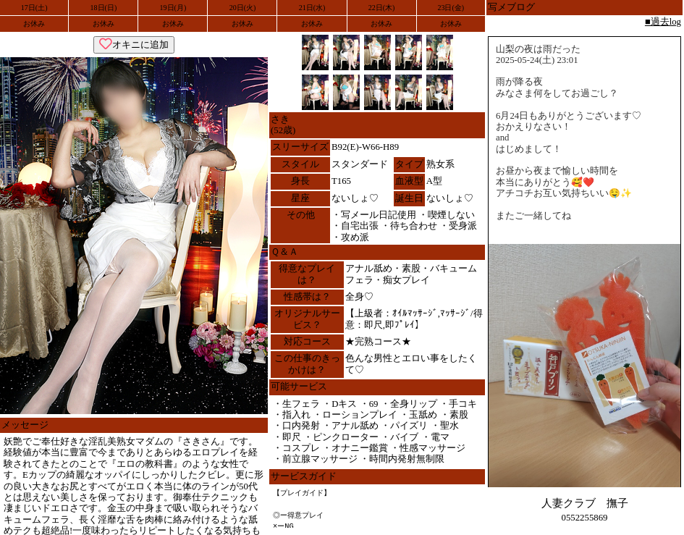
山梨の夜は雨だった (538, 49)
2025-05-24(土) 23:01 (537, 60)
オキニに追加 (134, 44)
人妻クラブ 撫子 (584, 503)
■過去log (663, 22)
